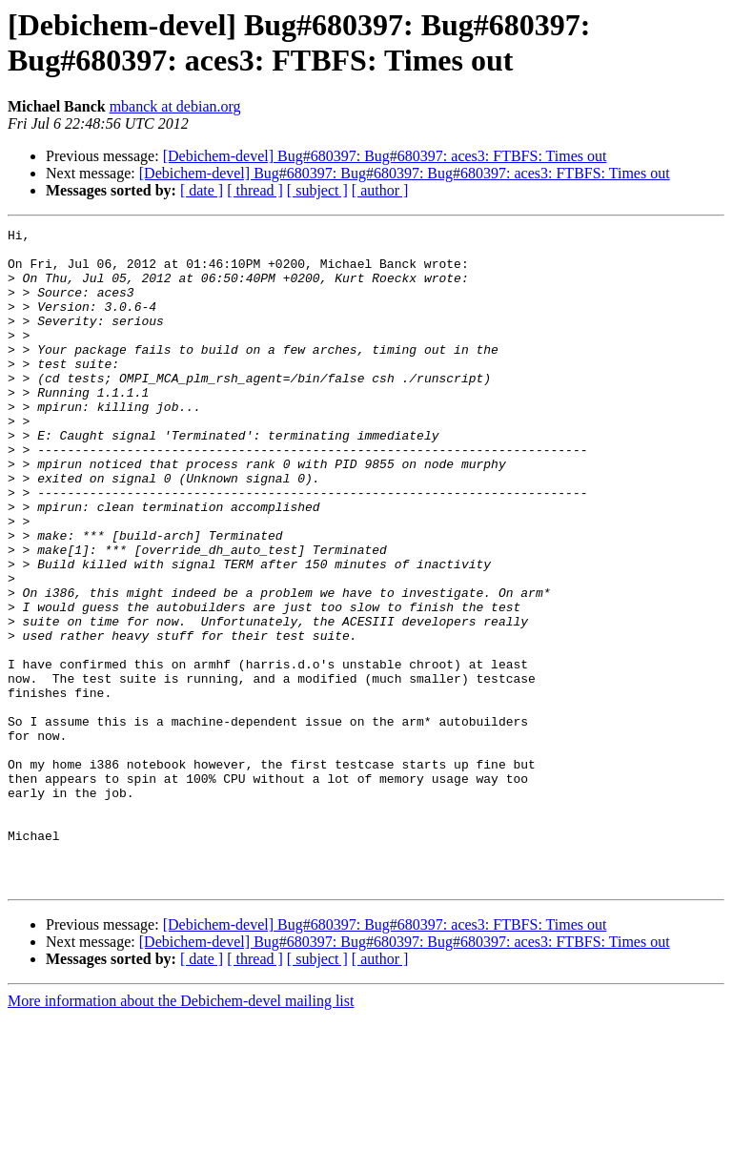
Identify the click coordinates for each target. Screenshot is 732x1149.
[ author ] (380, 190)
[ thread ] (255, 190)
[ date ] (201, 190)
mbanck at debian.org (175, 106)
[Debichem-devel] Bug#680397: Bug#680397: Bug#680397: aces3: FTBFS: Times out (404, 173)
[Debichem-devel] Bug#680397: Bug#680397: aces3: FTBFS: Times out (385, 156)
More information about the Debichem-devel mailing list (181, 1132)
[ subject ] (317, 190)
